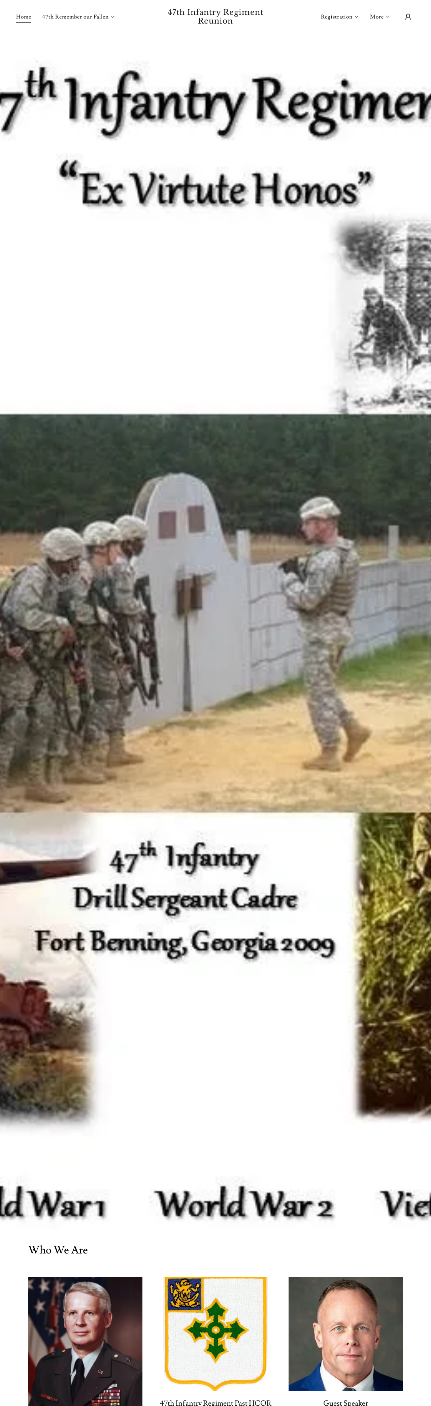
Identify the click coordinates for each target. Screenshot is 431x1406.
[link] (215, 22)
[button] (78, 17)
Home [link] (23, 16)
